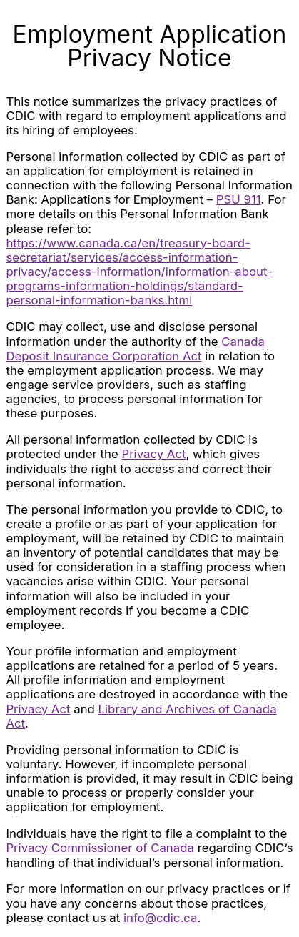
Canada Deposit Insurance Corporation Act (135, 348)
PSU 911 (238, 199)
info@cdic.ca (160, 918)
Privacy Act (153, 454)
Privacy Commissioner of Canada (100, 848)
